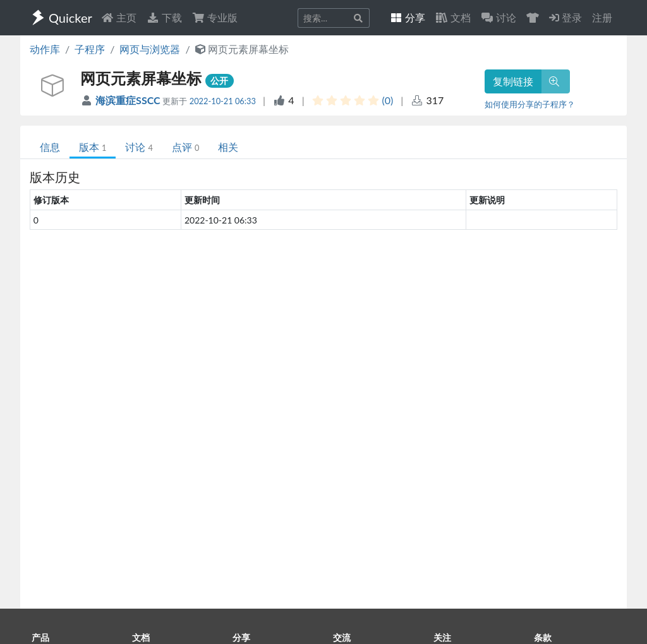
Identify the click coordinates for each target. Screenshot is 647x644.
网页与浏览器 (149, 49)
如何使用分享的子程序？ (530, 104)
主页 (118, 17)
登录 (565, 17)
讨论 (138, 147)
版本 (92, 147)
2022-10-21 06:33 (223, 101)
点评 (185, 147)
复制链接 (513, 81)
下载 (164, 17)
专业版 (215, 17)
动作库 (45, 49)
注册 (602, 17)
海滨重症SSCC (128, 100)
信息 (50, 147)
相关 (228, 147)
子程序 (90, 49)
